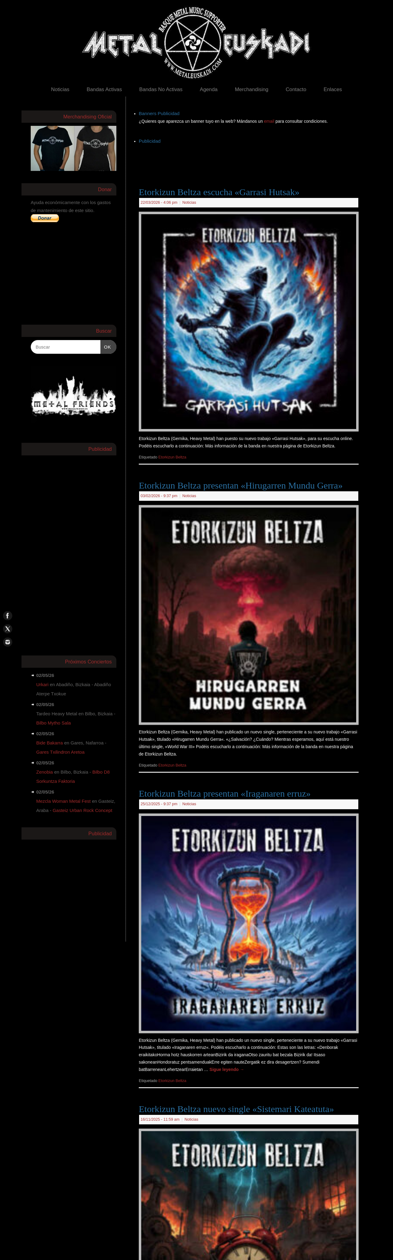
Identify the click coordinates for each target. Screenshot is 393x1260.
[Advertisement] (250, 159)
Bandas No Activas (160, 89)
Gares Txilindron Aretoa (60, 752)
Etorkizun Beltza (172, 457)
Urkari (42, 684)
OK (105, 346)
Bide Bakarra (49, 742)
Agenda (209, 89)
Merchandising (251, 89)
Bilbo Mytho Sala (53, 722)
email (269, 121)
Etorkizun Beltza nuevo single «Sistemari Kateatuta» (236, 1109)
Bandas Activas (104, 89)
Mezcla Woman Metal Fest (63, 801)
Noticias (60, 89)
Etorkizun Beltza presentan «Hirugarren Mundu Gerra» (241, 485)
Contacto (296, 89)
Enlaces (333, 89)
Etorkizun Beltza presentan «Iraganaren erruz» (225, 793)
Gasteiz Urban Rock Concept (82, 810)
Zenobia (44, 772)
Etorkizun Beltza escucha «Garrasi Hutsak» (219, 192)
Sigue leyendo (226, 1069)
